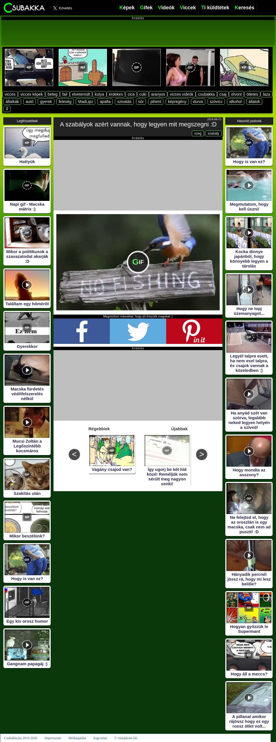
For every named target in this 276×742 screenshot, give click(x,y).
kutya (99, 94)
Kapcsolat (100, 738)
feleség (65, 101)
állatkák (12, 101)
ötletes (252, 94)
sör (141, 101)
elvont (236, 94)
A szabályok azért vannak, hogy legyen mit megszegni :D (138, 124)
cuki (142, 94)
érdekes (116, 94)
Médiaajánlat (77, 738)
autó (29, 101)
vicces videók (181, 94)
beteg (52, 94)
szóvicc (216, 101)
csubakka (206, 94)
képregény (177, 101)
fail (64, 94)
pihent (155, 101)
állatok (254, 101)
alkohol (235, 101)
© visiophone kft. (126, 738)
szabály (213, 133)
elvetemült (81, 94)
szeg (197, 133)
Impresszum (52, 738)
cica (131, 94)
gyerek (46, 101)
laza (266, 94)
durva (198, 101)
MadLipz (85, 101)
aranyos (158, 94)
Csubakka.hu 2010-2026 (20, 738)
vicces (10, 94)
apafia (105, 101)
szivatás (124, 101)
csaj (222, 94)
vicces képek (31, 94)
